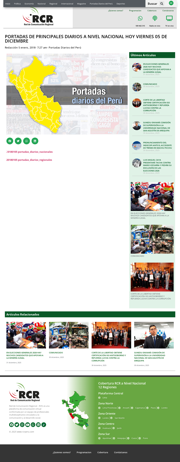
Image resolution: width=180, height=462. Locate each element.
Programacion (135, 10)
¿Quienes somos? (115, 10)
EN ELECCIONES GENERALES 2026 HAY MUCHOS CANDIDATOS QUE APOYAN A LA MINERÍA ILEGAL (157, 68)
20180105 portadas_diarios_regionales (29, 160)
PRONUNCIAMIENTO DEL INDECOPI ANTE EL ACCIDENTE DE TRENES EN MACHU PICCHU (157, 145)
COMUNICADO (150, 84)
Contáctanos (168, 10)
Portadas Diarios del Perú (101, 3)
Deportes (121, 3)
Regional (53, 3)
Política (17, 3)
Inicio (7, 3)
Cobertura (151, 10)
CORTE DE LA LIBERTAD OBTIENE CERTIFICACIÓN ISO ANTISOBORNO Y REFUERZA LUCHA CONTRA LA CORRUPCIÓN (156, 105)
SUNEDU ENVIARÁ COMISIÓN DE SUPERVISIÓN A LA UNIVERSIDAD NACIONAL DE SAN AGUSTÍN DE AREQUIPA (157, 126)
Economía (29, 3)
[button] (161, 3)
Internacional (67, 3)
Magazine (81, 3)
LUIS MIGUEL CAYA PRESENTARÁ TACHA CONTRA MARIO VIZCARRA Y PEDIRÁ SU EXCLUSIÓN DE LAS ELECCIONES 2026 (157, 165)
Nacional (41, 3)
